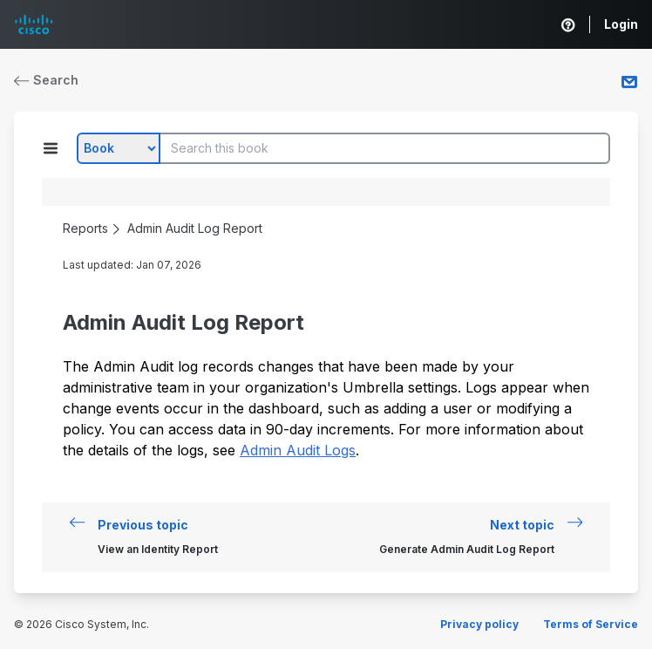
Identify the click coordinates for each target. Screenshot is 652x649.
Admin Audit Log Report (194, 228)
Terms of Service (590, 624)
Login (621, 24)
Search (46, 79)
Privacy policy (479, 624)
